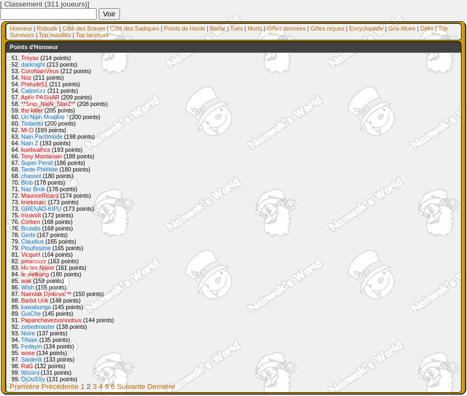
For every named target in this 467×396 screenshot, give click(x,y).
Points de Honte (184, 28)
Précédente (60, 386)
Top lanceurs (92, 35)
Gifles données (286, 28)
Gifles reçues (327, 28)
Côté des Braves (83, 28)
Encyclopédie (366, 28)
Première (24, 386)
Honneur (21, 28)
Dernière (161, 386)
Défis (426, 28)
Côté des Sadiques (134, 28)
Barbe (217, 28)
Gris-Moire (402, 28)
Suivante (131, 386)
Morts (255, 28)
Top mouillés (55, 35)
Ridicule (47, 28)
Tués (236, 28)
